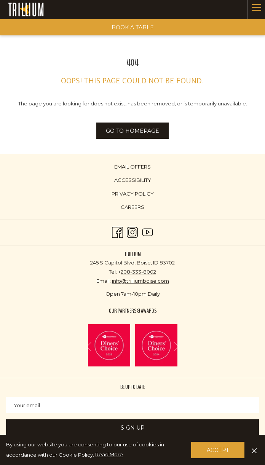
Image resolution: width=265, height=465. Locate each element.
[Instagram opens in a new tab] (132, 231)
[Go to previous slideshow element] (89, 347)
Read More (109, 454)
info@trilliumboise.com (140, 281)
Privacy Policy (133, 194)
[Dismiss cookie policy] (254, 450)
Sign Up (133, 427)
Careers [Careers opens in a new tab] (141, 207)
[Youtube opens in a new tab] (147, 231)
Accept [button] (218, 450)
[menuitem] (132, 166)
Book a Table (133, 27)
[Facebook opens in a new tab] (117, 231)
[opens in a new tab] (109, 345)
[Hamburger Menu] (256, 9)
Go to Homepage (132, 130)
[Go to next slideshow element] (176, 347)
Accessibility (132, 180)
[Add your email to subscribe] (132, 405)
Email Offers (132, 167)
